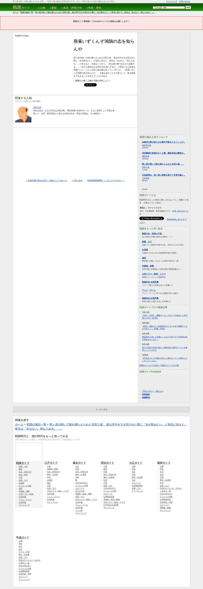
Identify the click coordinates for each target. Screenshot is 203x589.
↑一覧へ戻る (77, 180)
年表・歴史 (94, 7)
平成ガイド (29, 536)
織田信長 (145, 156)
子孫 (20, 477)
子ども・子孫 (24, 552)
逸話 (144, 258)
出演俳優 (22, 497)
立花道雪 (145, 178)
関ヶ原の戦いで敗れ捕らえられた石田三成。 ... (163, 164)
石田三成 (37, 107)
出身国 (145, 250)
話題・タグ (147, 242)
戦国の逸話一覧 (26, 12)
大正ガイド (142, 461)
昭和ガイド (170, 461)
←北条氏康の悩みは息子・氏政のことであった (46, 180)
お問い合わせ (184, 1)
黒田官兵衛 (146, 145)
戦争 (105, 469)
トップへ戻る (101, 409)
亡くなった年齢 (25, 486)
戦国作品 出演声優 (150, 298)
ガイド (21, 7)
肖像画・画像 (148, 266)
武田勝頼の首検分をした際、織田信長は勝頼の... (163, 153)
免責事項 (146, 397)
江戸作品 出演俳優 (110, 505)
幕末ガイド (85, 461)
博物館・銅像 (165, 508)
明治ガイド (114, 461)
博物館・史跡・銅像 (83, 494)
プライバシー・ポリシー (153, 391)
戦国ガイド (29, 461)
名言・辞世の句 (72, 7)
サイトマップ (171, 1)
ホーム (15, 12)
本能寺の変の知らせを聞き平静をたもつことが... (163, 142)
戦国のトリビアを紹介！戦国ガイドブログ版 (159, 365)
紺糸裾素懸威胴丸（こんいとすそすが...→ (106, 180)
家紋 (54, 7)
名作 (162, 474)
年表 (49, 477)
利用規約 (146, 394)
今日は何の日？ (81, 483)
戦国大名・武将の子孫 (152, 233)
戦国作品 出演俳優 (150, 282)
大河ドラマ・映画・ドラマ (154, 274)
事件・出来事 (52, 474)
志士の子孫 (79, 491)
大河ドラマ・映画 (26, 494)
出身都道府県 (108, 497)
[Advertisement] (42, 60)
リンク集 (79, 510)
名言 (133, 472)
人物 (42, 7)
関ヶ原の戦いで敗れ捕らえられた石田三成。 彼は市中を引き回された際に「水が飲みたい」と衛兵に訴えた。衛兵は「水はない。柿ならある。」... (95, 12)
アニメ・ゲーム (149, 290)
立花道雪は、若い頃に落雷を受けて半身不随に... (163, 175)
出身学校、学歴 (166, 502)
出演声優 (22, 502)
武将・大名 (23, 466)
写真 (77, 469)
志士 (77, 466)
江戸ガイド (57, 461)
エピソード (79, 488)
